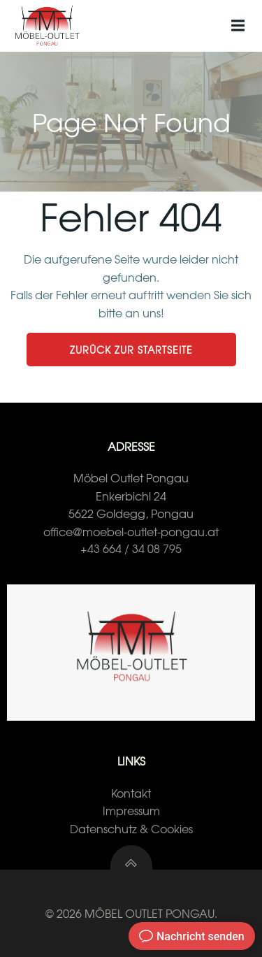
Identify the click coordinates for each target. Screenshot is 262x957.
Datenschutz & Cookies (131, 828)
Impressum (131, 810)
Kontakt (131, 792)
